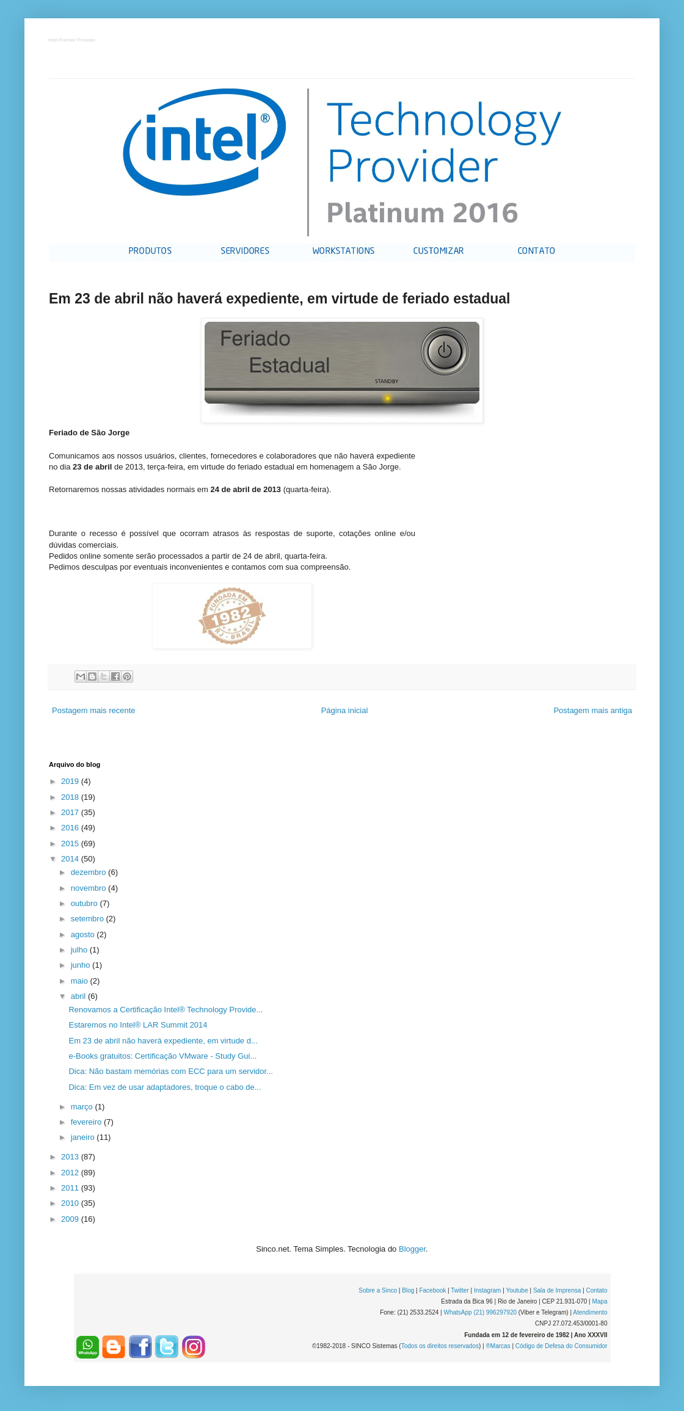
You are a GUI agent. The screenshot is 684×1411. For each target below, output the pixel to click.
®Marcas (498, 1346)
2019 (71, 781)
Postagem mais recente (94, 710)
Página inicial (344, 710)
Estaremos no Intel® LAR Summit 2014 (137, 1024)
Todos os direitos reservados (440, 1346)
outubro (85, 903)
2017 (71, 812)
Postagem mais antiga (592, 710)
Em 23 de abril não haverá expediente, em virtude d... (162, 1040)
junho (81, 965)
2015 (71, 843)
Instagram (487, 1290)
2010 (71, 1203)
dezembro (89, 872)
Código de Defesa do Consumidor (561, 1346)
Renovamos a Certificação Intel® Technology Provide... (165, 1009)
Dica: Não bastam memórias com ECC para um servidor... (170, 1071)
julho (80, 949)
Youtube (517, 1290)
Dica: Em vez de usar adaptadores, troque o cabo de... (164, 1087)
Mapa (599, 1301)
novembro (89, 888)
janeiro (84, 1137)
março (83, 1106)
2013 (71, 1156)
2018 (71, 797)
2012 (71, 1172)
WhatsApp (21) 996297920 (480, 1312)
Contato (596, 1290)
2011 (71, 1187)
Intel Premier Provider (72, 40)
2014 (71, 858)
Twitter (459, 1290)
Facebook (432, 1290)
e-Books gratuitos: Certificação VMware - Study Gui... (162, 1056)
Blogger (412, 1248)
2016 (71, 827)
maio (80, 980)
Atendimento (590, 1312)
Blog (408, 1290)
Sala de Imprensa (557, 1290)
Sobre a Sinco (377, 1290)
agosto (84, 934)
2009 (71, 1219)
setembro (88, 918)
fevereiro (87, 1121)
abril (79, 996)
